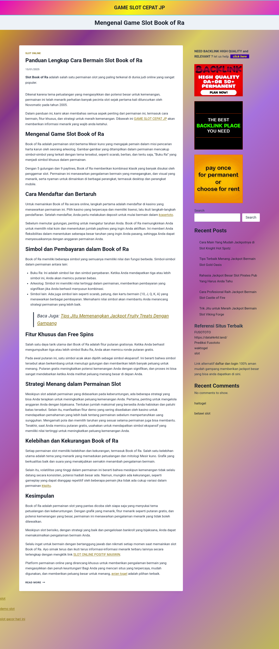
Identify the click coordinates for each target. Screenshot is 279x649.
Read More (35, 582)
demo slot (7, 609)
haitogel (200, 403)
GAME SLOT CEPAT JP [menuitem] (150, 119)
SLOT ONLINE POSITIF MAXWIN (96, 554)
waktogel (201, 348)
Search (199, 210)
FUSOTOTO (202, 332)
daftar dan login (226, 363)
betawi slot (202, 413)
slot (197, 353)
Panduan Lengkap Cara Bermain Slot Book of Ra (83, 60)
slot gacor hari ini (12, 619)
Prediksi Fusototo (207, 343)
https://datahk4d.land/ (210, 337)
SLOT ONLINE (33, 53)
